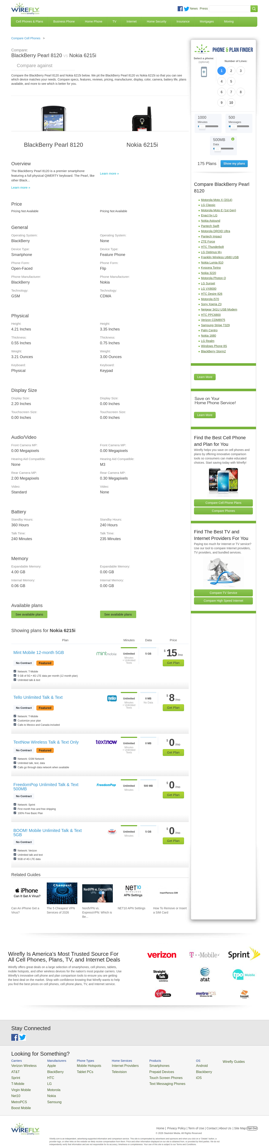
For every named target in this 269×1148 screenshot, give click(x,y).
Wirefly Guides (208, 1061)
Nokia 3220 (208, 246)
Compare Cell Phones (25, 38)
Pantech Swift (210, 199)
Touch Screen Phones (148, 1075)
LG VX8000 (208, 262)
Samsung (48, 1096)
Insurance (183, 21)
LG (44, 1080)
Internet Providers (114, 1065)
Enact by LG (209, 189)
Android (179, 1065)
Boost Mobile (19, 1101)
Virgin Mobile (19, 1085)
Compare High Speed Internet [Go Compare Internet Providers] (223, 574)
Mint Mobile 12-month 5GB (38, 652)
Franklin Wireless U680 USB (220, 231)
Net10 (15, 1091)
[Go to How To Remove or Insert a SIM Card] (168, 893)
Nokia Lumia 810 (212, 236)
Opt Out (252, 1121)
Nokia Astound (210, 194)
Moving (229, 21)
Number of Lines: (236, 61)
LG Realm (207, 314)
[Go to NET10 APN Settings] (133, 893)
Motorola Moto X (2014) (216, 173)
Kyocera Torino (211, 241)
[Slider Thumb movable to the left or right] (202, 101)
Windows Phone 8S (214, 319)
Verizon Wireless (21, 1065)
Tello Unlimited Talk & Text (38, 697)
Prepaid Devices (145, 1070)
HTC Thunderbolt (212, 220)
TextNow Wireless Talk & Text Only (46, 742)
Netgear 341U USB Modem (219, 283)
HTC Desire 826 (211, 267)
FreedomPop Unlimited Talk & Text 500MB (45, 786)
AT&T (14, 1070)
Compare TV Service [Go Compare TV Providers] (223, 566)
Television (109, 1070)
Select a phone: (204, 60)
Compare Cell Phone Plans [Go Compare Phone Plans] (223, 476)
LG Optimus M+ (211, 225)
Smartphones (143, 1065)
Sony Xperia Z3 (211, 278)
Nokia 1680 (208, 309)
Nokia (46, 1091)
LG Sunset (208, 257)
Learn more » (20, 187)
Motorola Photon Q (213, 251)
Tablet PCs (78, 1070)
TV (114, 21)
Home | (161, 1121)
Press (204, 8)
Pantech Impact (211, 210)
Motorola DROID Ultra (215, 204)
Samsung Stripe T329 (215, 299)
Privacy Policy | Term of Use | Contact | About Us (199, 1121)
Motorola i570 (210, 272)
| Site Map (239, 1121)
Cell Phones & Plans (29, 21)
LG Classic (208, 178)
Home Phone (93, 21)
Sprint (14, 1075)
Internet (131, 21)
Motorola (47, 1085)
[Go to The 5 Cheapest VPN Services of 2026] (62, 893)
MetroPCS (17, 1096)
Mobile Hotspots (82, 1065)
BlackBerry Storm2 (213, 325)
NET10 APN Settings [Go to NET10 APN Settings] (131, 908)
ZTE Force (208, 215)
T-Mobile (16, 1080)
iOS (177, 1075)
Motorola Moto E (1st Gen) (218, 184)
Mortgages (207, 21)
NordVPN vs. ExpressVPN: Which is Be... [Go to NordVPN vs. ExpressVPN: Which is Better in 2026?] (97, 912)
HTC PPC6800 (211, 288)
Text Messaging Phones (149, 1080)
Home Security (156, 21)
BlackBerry (49, 1070)
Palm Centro (209, 304)
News (194, 8)
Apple (46, 1065)
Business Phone (64, 21)
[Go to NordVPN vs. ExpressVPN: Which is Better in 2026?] (97, 893)
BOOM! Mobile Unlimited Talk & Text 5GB (47, 832)
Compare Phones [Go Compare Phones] (223, 484)
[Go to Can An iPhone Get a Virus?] (26, 893)
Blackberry (181, 1070)
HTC (45, 1075)
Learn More (204, 350)
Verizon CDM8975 (213, 293)
